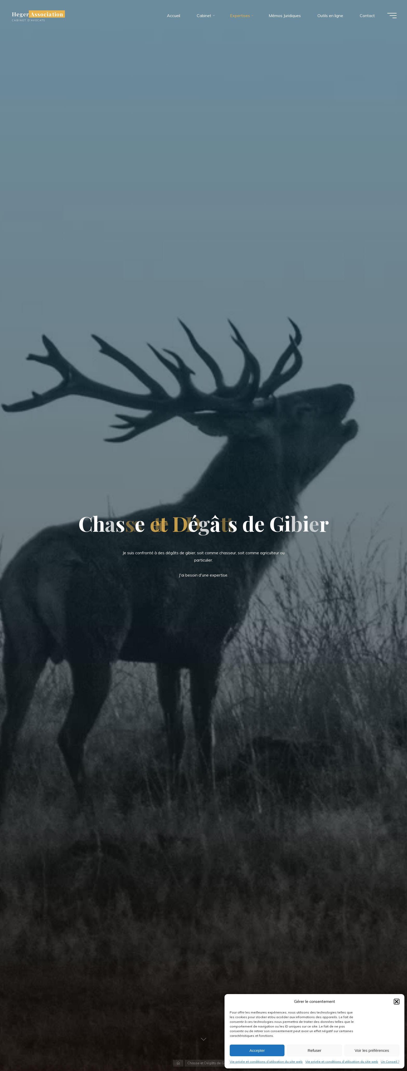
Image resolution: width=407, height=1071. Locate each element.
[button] (396, 1001)
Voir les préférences (372, 1050)
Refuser (314, 1050)
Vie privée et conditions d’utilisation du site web (266, 1061)
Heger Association (37, 14)
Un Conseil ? (390, 1061)
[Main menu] (392, 15)
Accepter (257, 1050)
